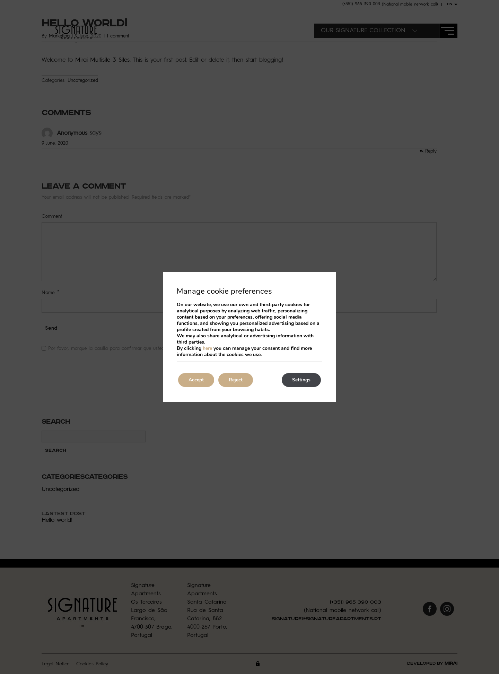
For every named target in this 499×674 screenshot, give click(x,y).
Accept (196, 380)
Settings (301, 380)
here (207, 348)
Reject (236, 380)
